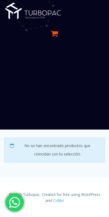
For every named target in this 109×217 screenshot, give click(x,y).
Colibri (58, 200)
